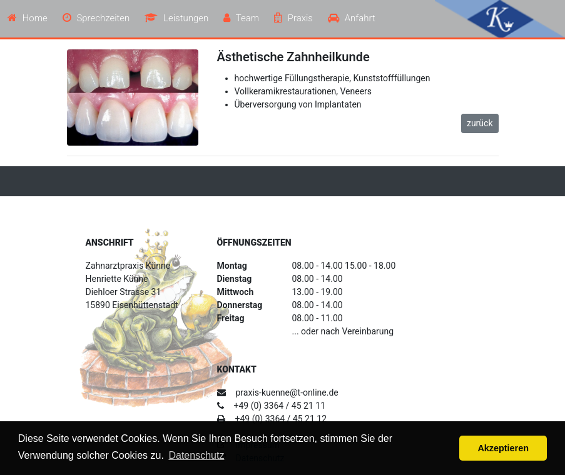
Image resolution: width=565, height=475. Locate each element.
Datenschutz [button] (196, 455)
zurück (480, 123)
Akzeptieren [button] (503, 448)
